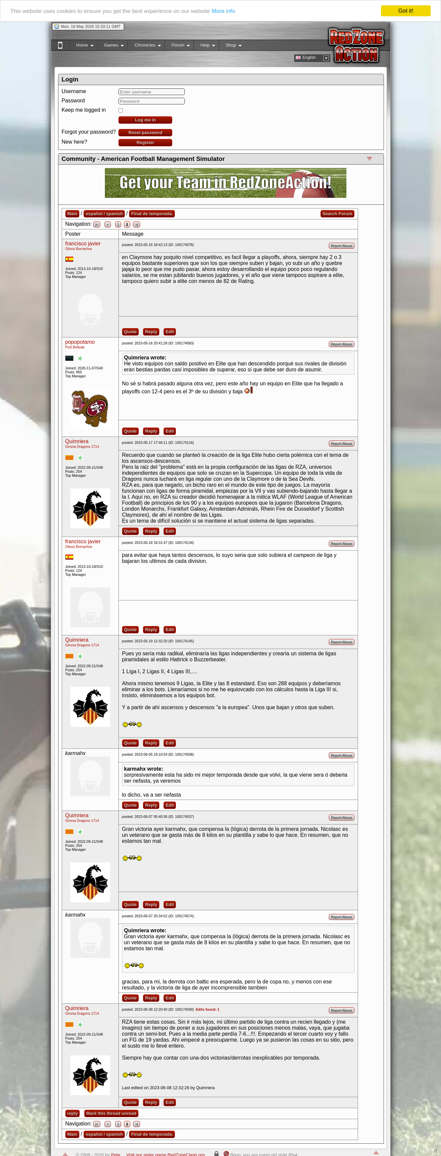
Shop (230, 46)
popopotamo (80, 342)
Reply (151, 331)
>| (136, 224)
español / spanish (104, 213)
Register (145, 142)
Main (72, 213)
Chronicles (144, 46)
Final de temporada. (152, 213)
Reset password (145, 132)
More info (223, 11)
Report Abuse (341, 246)
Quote (130, 331)
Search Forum (337, 213)
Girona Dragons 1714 (82, 447)
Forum (177, 46)
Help (204, 46)
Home (81, 46)
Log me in (145, 119)
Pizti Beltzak (75, 347)
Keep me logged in (84, 110)
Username (74, 91)
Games (110, 46)
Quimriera (77, 441)
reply (72, 1113)
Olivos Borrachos (78, 249)
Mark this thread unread (111, 1113)
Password (73, 100)
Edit (170, 331)
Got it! (405, 11)
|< (96, 224)
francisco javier (83, 243)
